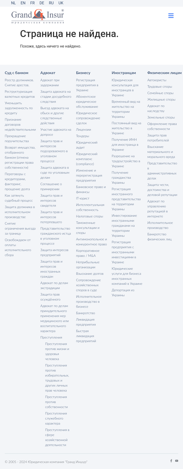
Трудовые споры (159, 86)
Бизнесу (83, 72)
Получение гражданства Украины (121, 177)
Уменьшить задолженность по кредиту (19, 108)
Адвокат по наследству (155, 108)
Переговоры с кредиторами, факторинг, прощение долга (17, 181)
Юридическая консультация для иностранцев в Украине (125, 87)
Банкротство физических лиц (159, 236)
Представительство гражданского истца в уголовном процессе (56, 235)
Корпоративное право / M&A (87, 253)
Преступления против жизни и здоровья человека (57, 351)
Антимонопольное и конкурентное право (91, 241)
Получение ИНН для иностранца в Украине (125, 144)
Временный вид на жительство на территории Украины (126, 109)
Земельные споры (161, 117)
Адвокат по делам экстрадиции (54, 285)
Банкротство (85, 313)
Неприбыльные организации (87, 264)
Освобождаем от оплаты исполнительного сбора (18, 247)
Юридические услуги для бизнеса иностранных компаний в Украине (127, 276)
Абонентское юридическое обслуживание (87, 101)
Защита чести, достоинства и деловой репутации (162, 190)
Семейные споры (160, 93)
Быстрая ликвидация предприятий (86, 336)
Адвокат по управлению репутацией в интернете (157, 208)
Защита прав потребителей (158, 137)
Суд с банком (16, 72)
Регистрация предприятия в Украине (87, 85)
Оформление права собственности (162, 126)
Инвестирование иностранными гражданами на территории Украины (124, 225)
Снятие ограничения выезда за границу (20, 228)
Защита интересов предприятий (54, 252)
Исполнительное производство (160, 225)
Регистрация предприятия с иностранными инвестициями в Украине (124, 252)
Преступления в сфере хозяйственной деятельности (57, 437)
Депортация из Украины (123, 292)
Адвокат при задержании (50, 82)
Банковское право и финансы (91, 189)
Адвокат (48, 72)
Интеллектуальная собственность (90, 207)
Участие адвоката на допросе (56, 131)
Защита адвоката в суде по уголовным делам (55, 172)
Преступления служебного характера (56, 418)
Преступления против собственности (56, 402)
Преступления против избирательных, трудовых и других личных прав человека (57, 377)
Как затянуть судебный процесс (19, 197)
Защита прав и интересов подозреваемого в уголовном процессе (54, 151)
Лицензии (83, 129)
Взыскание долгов (89, 273)
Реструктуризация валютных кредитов (20, 93)
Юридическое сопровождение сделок (88, 118)
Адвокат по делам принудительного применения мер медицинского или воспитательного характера (55, 318)
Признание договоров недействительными (20, 124)
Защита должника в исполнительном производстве (20, 212)
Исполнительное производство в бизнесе (89, 301)
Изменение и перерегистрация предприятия (89, 175)
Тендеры (82, 136)
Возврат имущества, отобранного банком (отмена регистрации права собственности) (20, 157)
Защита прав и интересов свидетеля (52, 200)
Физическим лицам (164, 72)
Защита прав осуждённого (51, 296)
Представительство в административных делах (162, 170)
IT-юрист (82, 198)
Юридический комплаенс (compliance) (86, 159)
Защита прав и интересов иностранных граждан (52, 268)
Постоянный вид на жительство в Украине (126, 128)
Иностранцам (124, 72)
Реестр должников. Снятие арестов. (19, 82)
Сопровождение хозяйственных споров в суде (88, 285)
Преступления (51, 337)
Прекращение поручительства (17, 138)
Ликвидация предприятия (86, 321)
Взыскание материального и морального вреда (161, 152)
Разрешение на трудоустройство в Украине (126, 161)
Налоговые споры (89, 216)
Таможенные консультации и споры (87, 228)
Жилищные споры (161, 99)
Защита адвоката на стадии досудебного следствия (56, 96)
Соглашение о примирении (51, 186)
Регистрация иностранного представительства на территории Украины (126, 199)
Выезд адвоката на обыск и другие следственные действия (55, 115)
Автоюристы (156, 80)
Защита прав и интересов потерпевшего (52, 217)
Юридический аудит (86, 144)
